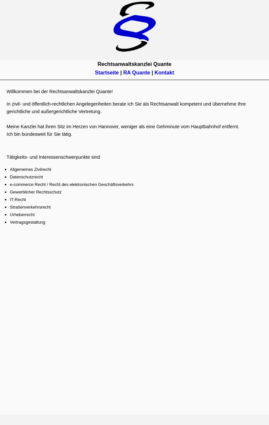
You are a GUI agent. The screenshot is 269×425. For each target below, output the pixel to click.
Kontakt (164, 72)
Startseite (107, 72)
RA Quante (136, 72)
